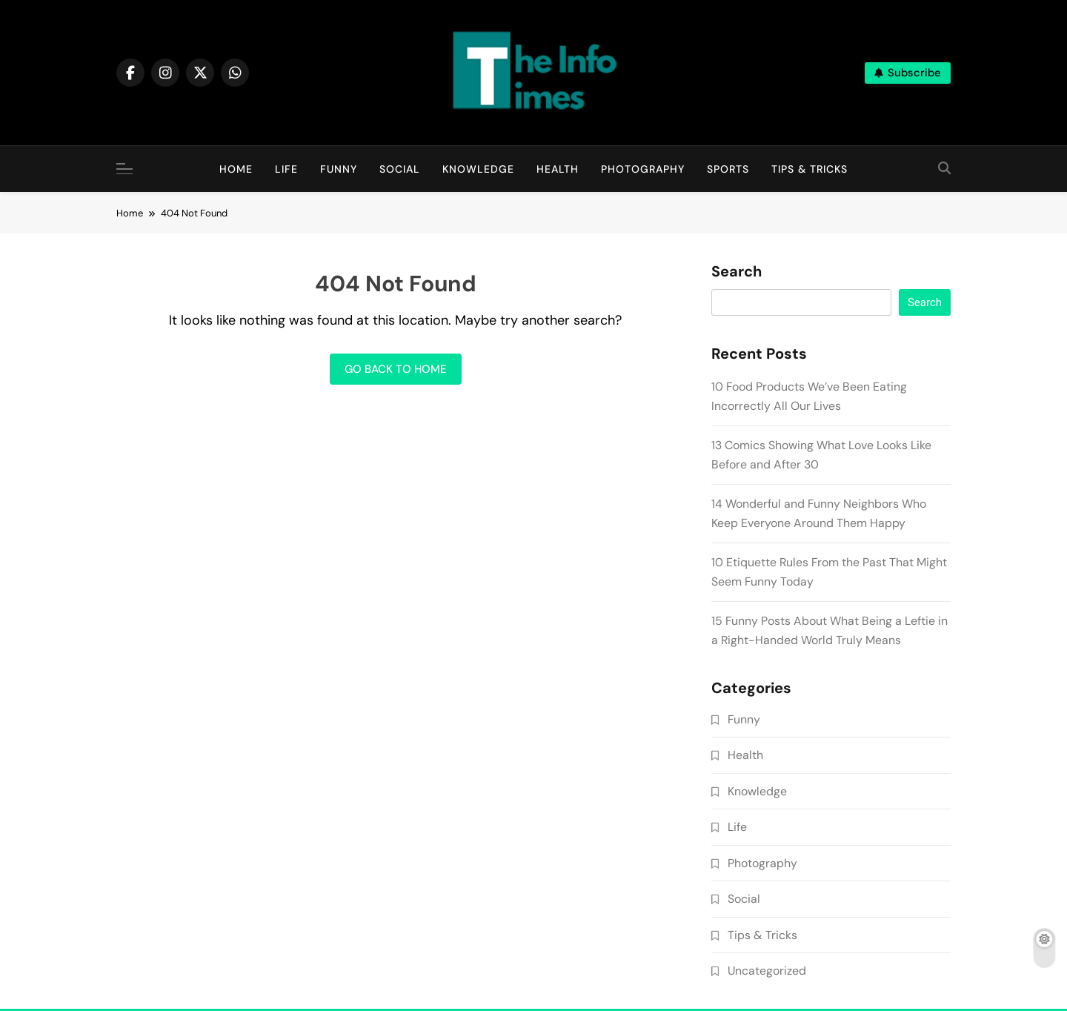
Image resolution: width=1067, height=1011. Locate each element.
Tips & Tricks (809, 169)
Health (557, 169)
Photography (643, 169)
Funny (338, 169)
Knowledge (478, 169)
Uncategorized (767, 970)
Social (399, 169)
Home (236, 169)
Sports (728, 169)
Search (736, 272)
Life (286, 169)
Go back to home (396, 369)
